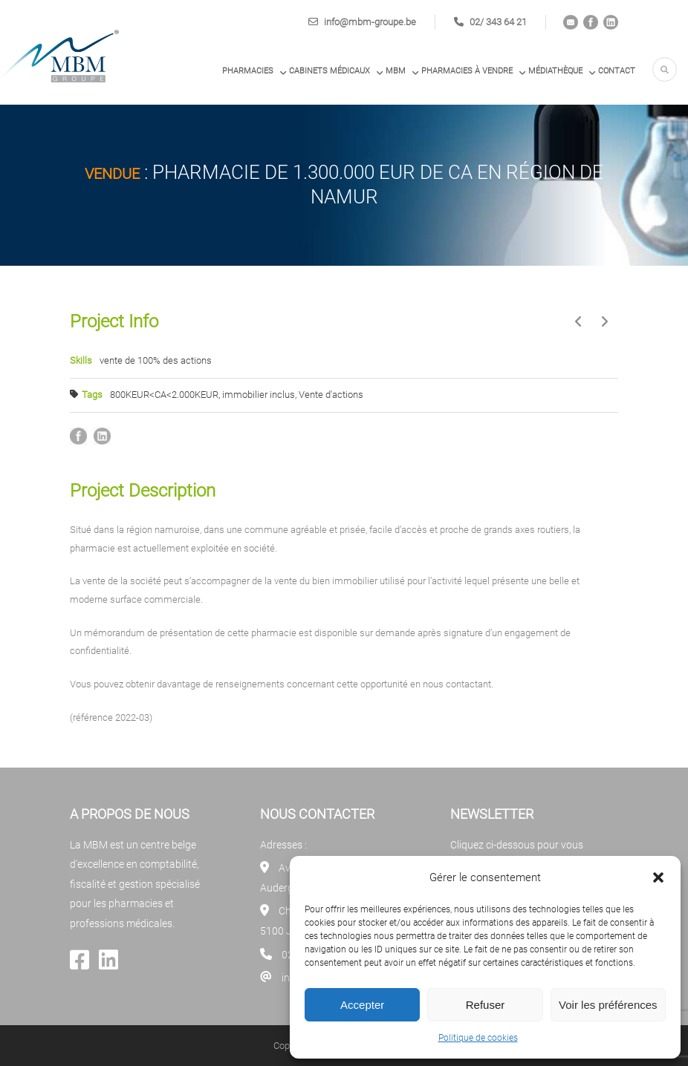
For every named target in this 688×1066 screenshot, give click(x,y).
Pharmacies (247, 71)
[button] (658, 877)
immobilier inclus (258, 394)
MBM (396, 71)
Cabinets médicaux (329, 71)
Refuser (485, 1004)
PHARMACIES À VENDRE (467, 71)
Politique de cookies (478, 1038)
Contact (616, 71)
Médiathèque (555, 71)
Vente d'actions (331, 394)
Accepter (362, 1004)
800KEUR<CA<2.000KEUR (164, 394)
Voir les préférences (608, 1004)
